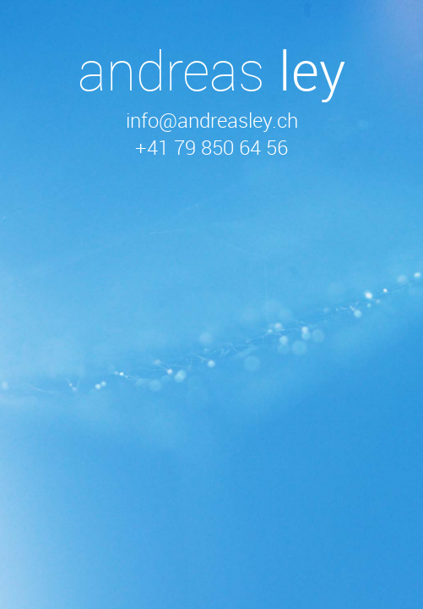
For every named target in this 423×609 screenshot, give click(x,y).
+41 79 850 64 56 (211, 147)
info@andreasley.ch (212, 120)
